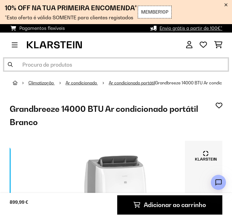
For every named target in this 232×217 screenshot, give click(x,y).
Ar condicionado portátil (132, 82)
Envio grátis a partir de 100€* (191, 28)
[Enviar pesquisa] (10, 64)
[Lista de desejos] (203, 44)
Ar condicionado (82, 82)
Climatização (41, 82)
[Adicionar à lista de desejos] (219, 105)
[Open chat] (218, 182)
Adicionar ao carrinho (170, 205)
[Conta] (189, 44)
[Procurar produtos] (116, 64)
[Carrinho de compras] (218, 44)
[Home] (20, 82)
